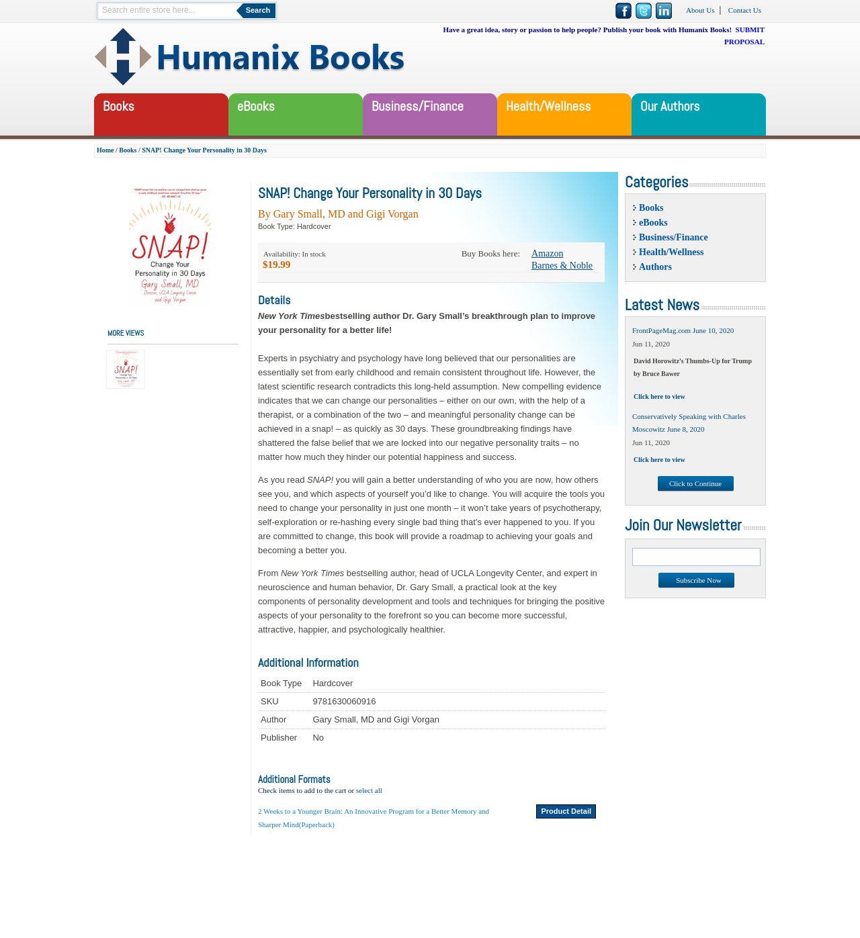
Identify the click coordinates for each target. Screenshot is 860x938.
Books (127, 150)
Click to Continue (695, 483)
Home (105, 150)
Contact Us (744, 10)
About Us (700, 10)
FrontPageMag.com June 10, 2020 (683, 330)
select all (369, 790)
